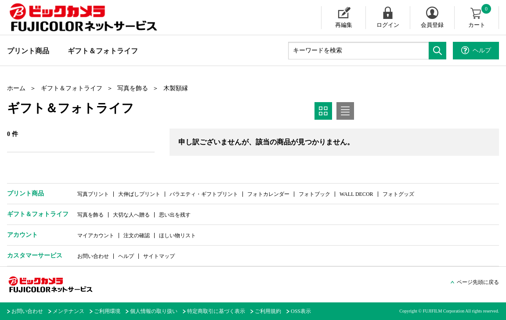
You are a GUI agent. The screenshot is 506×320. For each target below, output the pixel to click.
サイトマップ (159, 256)
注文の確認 (136, 235)
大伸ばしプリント (139, 194)
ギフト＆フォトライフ (103, 51)
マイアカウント (95, 235)
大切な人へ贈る (131, 215)
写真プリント (93, 194)
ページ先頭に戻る (478, 282)
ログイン (387, 25)
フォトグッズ (398, 194)
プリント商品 (28, 51)
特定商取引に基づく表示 (216, 311)
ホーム (16, 88)
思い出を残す (175, 215)
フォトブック (314, 194)
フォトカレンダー (268, 194)
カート (480, 17)
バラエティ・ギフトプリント (204, 194)
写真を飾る (132, 88)
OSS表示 (301, 311)
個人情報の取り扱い (153, 311)
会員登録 (432, 25)
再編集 (343, 25)
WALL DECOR (356, 194)
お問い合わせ (93, 256)
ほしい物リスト (177, 235)
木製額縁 (175, 88)
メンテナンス (68, 311)
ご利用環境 (107, 311)
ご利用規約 (268, 311)
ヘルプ (126, 256)
